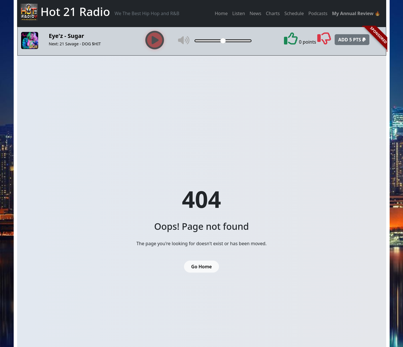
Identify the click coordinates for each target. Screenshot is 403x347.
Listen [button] (238, 13)
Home (221, 13)
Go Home (201, 266)
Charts (273, 13)
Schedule (294, 13)
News (255, 13)
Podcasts (318, 13)
